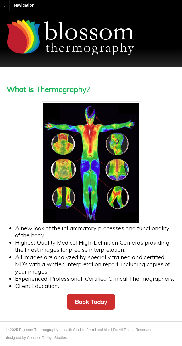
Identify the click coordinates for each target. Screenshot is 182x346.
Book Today (91, 301)
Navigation (24, 5)
